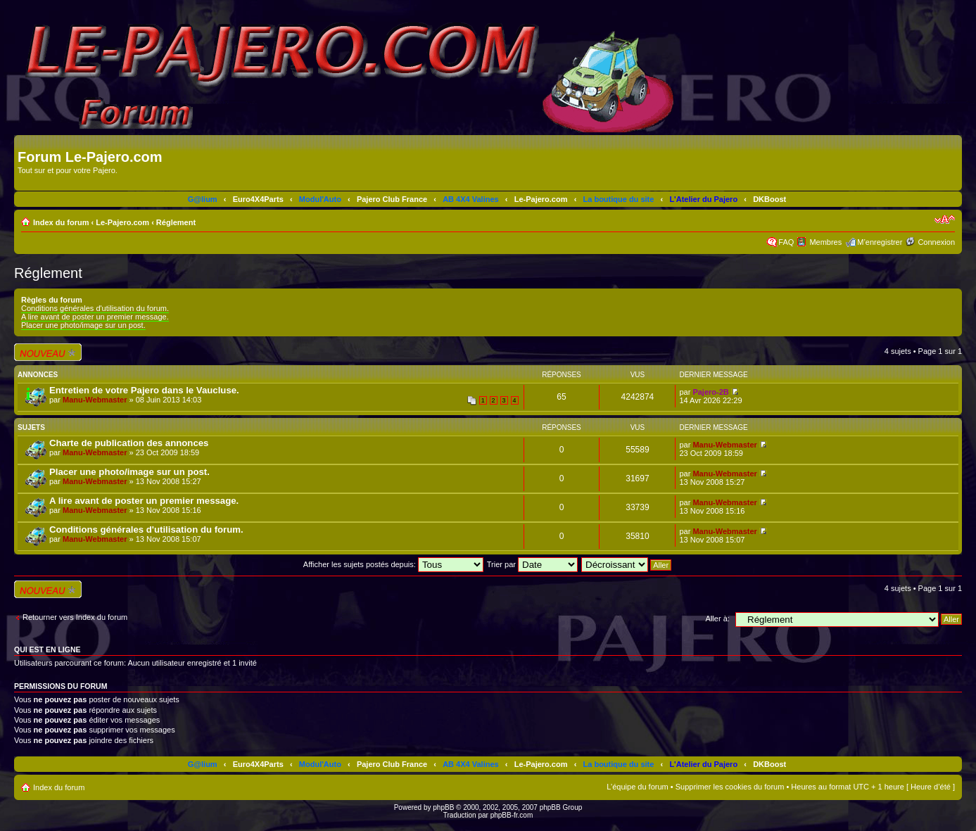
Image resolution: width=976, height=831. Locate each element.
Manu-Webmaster (95, 399)
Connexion (936, 242)
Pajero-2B (710, 392)
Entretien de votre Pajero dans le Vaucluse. (144, 390)
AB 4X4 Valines (471, 199)
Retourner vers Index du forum (75, 617)
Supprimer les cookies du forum (730, 786)
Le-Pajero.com (541, 199)
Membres (825, 242)
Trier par (532, 564)
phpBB (443, 807)
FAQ (786, 242)
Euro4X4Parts (258, 199)
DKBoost (769, 199)
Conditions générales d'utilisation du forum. (95, 308)
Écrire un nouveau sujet (48, 352)
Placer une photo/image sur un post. (83, 325)
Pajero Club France (392, 199)
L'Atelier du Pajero (703, 199)
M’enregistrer (879, 242)
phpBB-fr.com (511, 815)
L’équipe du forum (637, 786)
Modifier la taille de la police (944, 219)
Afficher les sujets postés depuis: (393, 564)
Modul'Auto (320, 199)
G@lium (202, 199)
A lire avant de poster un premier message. (95, 316)
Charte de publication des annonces (128, 443)
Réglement (176, 222)
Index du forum (61, 222)
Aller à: (718, 618)
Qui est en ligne (47, 649)
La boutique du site (618, 199)
